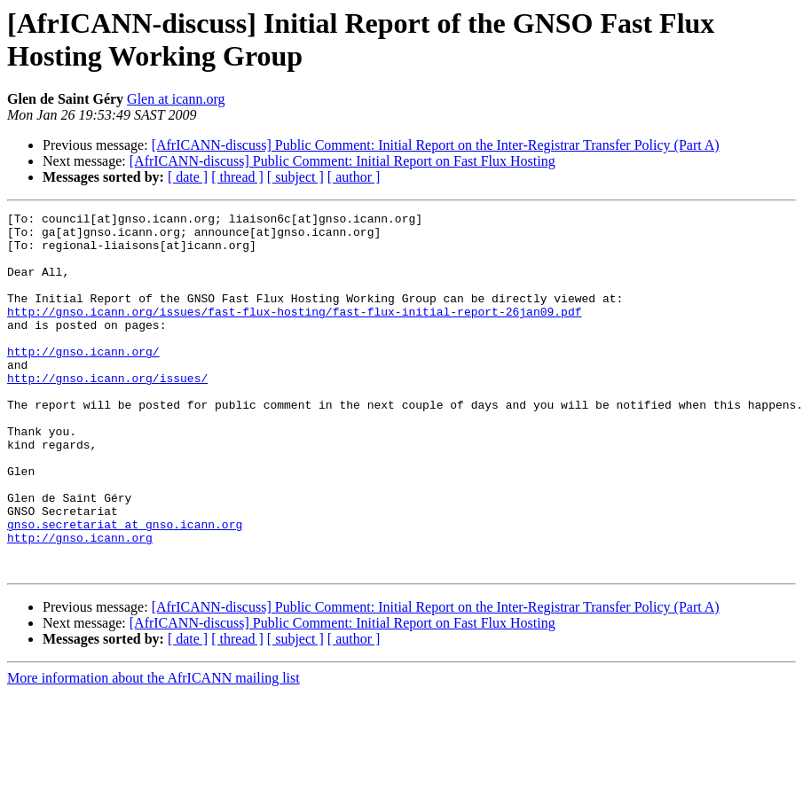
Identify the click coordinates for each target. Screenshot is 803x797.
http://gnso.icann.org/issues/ (107, 412)
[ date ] (188, 176)
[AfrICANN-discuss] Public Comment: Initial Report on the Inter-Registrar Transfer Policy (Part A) (436, 144)
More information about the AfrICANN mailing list (153, 749)
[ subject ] (295, 176)
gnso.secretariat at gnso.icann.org (124, 588)
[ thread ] (237, 176)
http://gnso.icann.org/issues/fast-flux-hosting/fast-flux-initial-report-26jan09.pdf (294, 332)
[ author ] (354, 176)
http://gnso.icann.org (80, 604)
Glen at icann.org (175, 98)
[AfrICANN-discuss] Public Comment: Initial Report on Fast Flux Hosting (342, 160)
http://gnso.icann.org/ (83, 380)
